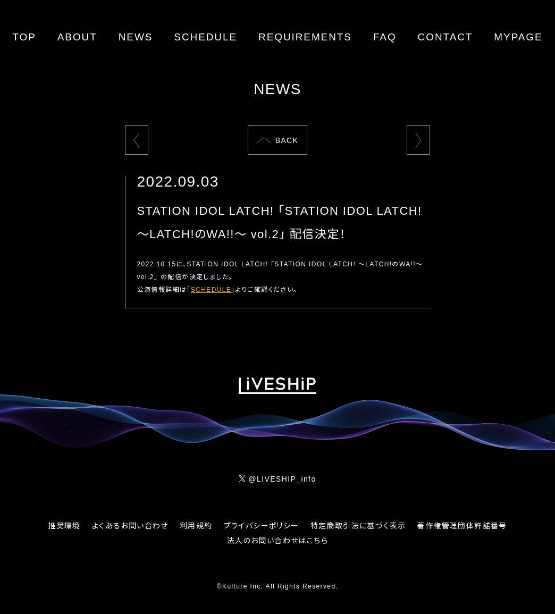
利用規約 (196, 526)
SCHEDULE (205, 37)
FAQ (385, 37)
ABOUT (77, 37)
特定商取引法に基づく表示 (358, 526)
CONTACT (445, 37)
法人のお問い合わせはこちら (277, 540)
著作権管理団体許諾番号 (462, 526)
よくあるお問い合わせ (130, 526)
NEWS (136, 37)
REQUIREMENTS (305, 37)
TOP (24, 37)
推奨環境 (64, 526)
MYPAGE (518, 37)
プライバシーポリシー (261, 526)
